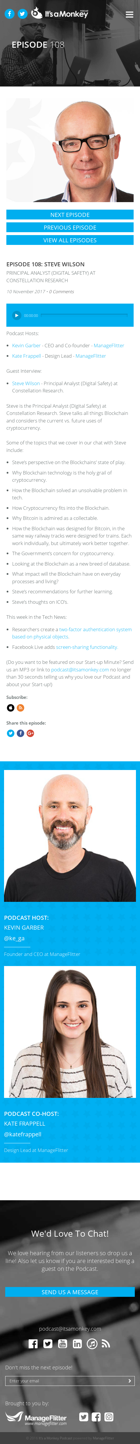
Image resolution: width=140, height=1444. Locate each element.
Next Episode (70, 215)
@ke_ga (14, 938)
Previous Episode (70, 227)
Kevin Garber (26, 345)
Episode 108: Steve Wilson (45, 264)
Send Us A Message (70, 1292)
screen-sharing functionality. (87, 647)
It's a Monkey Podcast (55, 1438)
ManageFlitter (109, 345)
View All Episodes (70, 240)
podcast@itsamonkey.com (80, 669)
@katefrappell (22, 1134)
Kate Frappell (26, 355)
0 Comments (61, 291)
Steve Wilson (26, 383)
